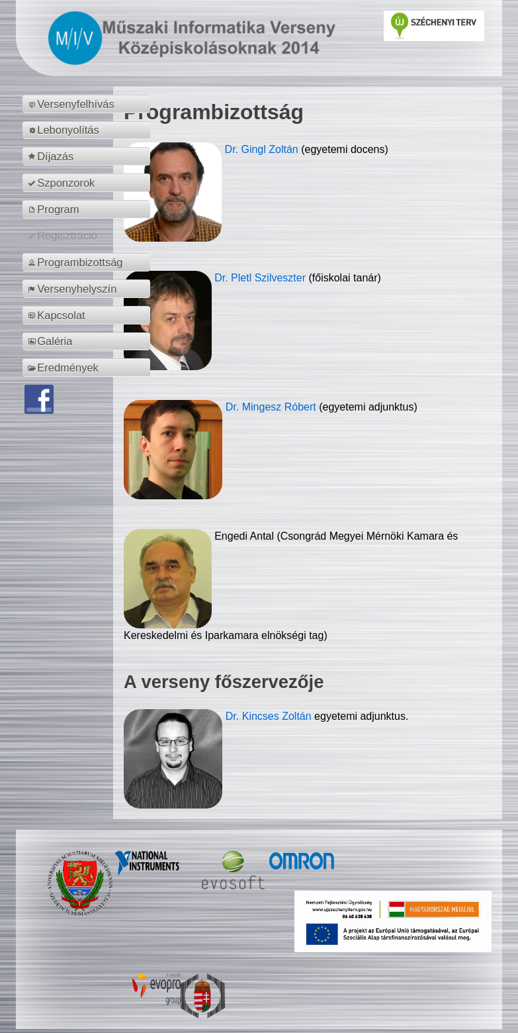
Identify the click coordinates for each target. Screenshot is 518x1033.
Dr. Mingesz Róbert (272, 407)
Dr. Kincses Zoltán (269, 716)
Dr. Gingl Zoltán (263, 149)
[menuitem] (88, 104)
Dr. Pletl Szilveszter (261, 277)
